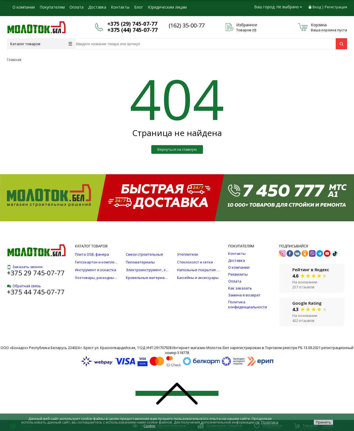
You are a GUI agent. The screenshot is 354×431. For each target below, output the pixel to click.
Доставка (97, 7)
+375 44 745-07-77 (36, 291)
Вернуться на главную (177, 149)
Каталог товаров (41, 43)
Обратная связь (24, 285)
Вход (317, 6)
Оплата (76, 7)
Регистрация (336, 6)
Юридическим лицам (167, 7)
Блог (138, 7)
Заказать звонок (25, 266)
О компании (23, 7)
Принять (323, 422)
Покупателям (52, 7)
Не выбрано (289, 6)
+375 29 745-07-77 (36, 272)
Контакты (120, 7)
